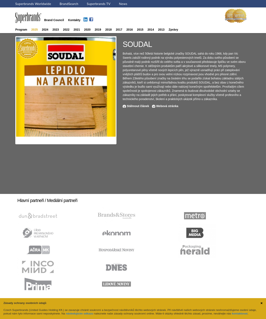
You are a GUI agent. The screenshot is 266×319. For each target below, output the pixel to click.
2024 (45, 29)
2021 (77, 29)
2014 (150, 29)
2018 (108, 29)
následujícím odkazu (79, 313)
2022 (66, 29)
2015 (140, 29)
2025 (34, 29)
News (123, 4)
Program (21, 29)
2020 (87, 29)
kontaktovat (239, 313)
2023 (55, 29)
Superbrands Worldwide (33, 4)
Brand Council (54, 20)
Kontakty (74, 20)
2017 (119, 29)
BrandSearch (68, 4)
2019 (98, 29)
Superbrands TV (98, 4)
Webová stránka (167, 106)
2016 (129, 29)
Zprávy (173, 29)
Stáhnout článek (138, 106)
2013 (161, 29)
